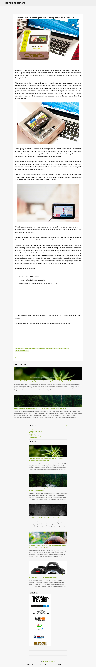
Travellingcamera (15, 2)
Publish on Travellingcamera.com (38, 436)
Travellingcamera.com (22, 350)
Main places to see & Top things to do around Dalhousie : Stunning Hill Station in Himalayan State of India (41, 408)
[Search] (94, 3)
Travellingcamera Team (35, 431)
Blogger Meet (19, 348)
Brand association (30, 348)
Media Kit (31, 433)
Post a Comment (20, 358)
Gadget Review (41, 348)
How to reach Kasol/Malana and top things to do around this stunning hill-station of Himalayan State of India (43, 381)
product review (58, 348)
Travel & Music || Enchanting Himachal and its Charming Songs (45, 517)
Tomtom (66, 348)
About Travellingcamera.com (37, 430)
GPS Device (49, 348)
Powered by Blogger (48, 661)
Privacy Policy (33, 437)
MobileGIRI (32, 434)
